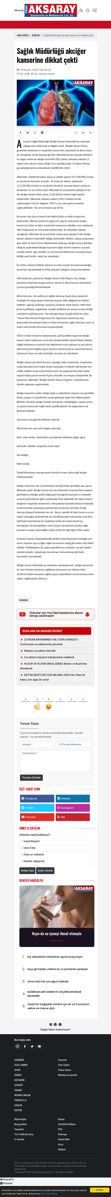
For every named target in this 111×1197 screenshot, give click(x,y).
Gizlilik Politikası (67, 1124)
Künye (61, 1119)
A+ (83, 132)
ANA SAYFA (23, 35)
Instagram (65, 807)
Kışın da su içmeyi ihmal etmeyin (56, 933)
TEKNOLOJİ (20, 1100)
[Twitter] (32, 1046)
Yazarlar (62, 1060)
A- (90, 132)
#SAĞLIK (23, 600)
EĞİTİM (18, 1110)
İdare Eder (30, 847)
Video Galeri (64, 1070)
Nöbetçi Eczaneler (67, 1075)
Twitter (28, 807)
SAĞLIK (36, 35)
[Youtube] (39, 1046)
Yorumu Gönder (31, 777)
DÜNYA (17, 1075)
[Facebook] (25, 1046)
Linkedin (63, 798)
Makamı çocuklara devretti (39, 650)
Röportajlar (20, 1119)
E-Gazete (19, 1139)
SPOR (17, 1070)
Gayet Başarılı (32, 841)
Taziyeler (19, 1129)
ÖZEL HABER (21, 1065)
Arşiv (60, 1144)
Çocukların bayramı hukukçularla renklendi (49, 657)
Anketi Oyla (27, 870)
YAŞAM (18, 1090)
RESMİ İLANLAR (22, 1095)
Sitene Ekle (63, 1139)
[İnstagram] (17, 1046)
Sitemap (62, 1134)
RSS (61, 817)
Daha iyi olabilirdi (34, 854)
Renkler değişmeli (34, 861)
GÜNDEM (19, 1060)
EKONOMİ (19, 1080)
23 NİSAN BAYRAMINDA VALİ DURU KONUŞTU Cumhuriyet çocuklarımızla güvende (49, 642)
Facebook (29, 798)
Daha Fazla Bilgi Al (49, 1193)
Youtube (29, 817)
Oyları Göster (45, 870)
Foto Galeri (64, 1065)
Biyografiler (20, 1124)
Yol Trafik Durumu (23, 1134)
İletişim (62, 1149)
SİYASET (18, 1085)
